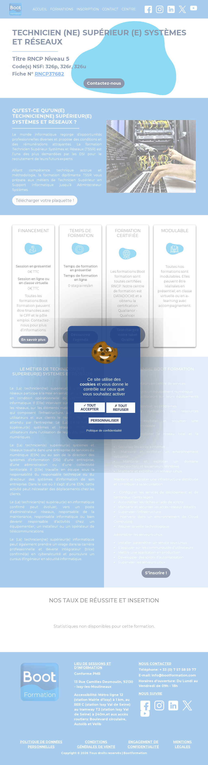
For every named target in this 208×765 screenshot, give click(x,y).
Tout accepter (90, 407)
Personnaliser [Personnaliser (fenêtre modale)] (105, 420)
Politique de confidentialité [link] (104, 430)
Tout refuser (120, 407)
